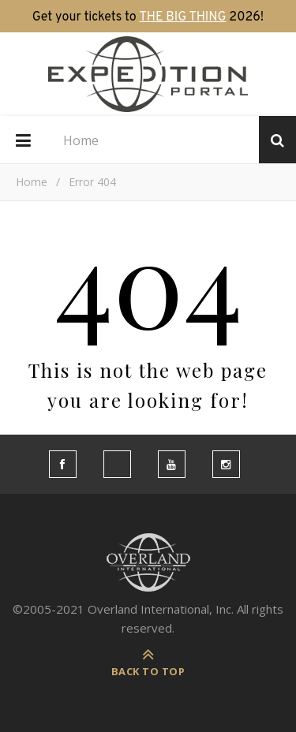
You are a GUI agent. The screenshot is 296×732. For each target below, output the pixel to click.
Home (81, 140)
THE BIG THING (183, 17)
